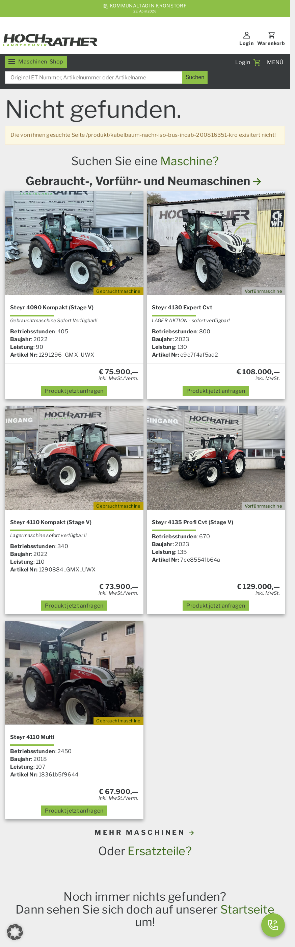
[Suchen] (195, 77)
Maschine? (189, 161)
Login (246, 43)
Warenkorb (271, 43)
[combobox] (106, 77)
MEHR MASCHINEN (145, 832)
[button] (15, 932)
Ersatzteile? (160, 851)
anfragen (74, 391)
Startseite (247, 909)
